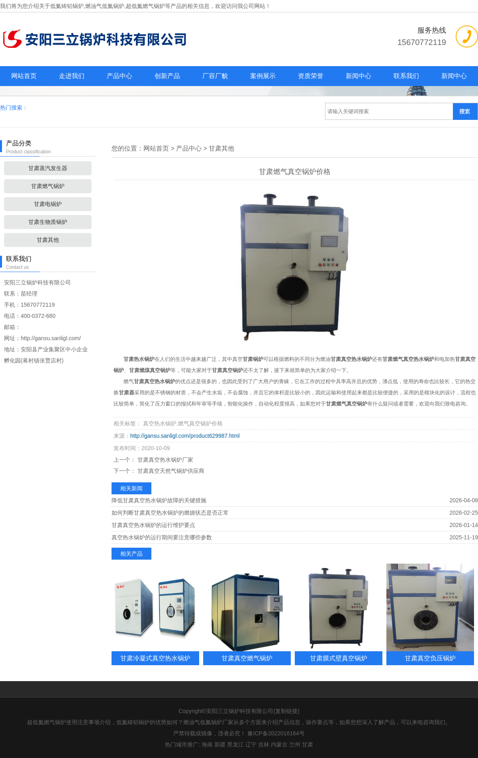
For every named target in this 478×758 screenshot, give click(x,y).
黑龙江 (235, 744)
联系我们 (406, 75)
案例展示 (263, 75)
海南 (207, 744)
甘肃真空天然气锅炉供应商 (170, 471)
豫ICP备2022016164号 (275, 733)
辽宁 (251, 744)
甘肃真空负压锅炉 (430, 658)
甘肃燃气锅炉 (48, 186)
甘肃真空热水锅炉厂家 (164, 459)
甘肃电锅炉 (48, 204)
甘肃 (307, 744)
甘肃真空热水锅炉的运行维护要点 (153, 525)
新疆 (219, 744)
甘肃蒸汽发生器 (47, 168)
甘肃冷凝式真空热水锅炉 (155, 658)
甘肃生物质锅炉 (47, 222)
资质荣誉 (310, 75)
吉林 (263, 744)
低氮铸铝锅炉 (67, 6)
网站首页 (24, 75)
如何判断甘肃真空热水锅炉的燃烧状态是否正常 (170, 512)
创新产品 (167, 75)
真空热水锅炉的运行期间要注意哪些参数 (162, 537)
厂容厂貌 (215, 75)
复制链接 (286, 711)
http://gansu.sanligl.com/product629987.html (185, 436)
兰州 (294, 744)
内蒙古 (279, 744)
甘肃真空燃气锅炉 (246, 658)
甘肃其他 (48, 240)
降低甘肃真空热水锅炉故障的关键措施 (159, 500)
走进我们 (71, 75)
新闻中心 (358, 75)
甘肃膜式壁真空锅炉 (338, 658)
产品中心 (119, 75)
